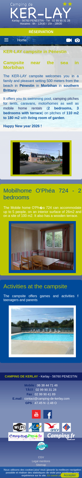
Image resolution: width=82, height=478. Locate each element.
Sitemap (41, 464)
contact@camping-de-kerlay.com (47, 398)
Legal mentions (41, 461)
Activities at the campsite (35, 286)
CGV (41, 457)
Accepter (70, 475)
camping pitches (66, 99)
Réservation (41, 32)
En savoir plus (55, 475)
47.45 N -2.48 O (46, 403)
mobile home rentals (22, 108)
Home (21, 40)
